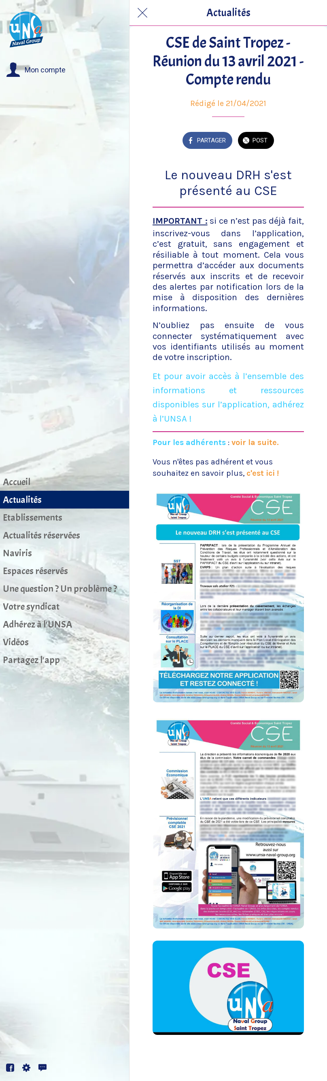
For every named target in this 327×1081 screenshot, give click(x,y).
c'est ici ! (262, 473)
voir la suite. (255, 442)
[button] (36, 70)
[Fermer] (142, 13)
